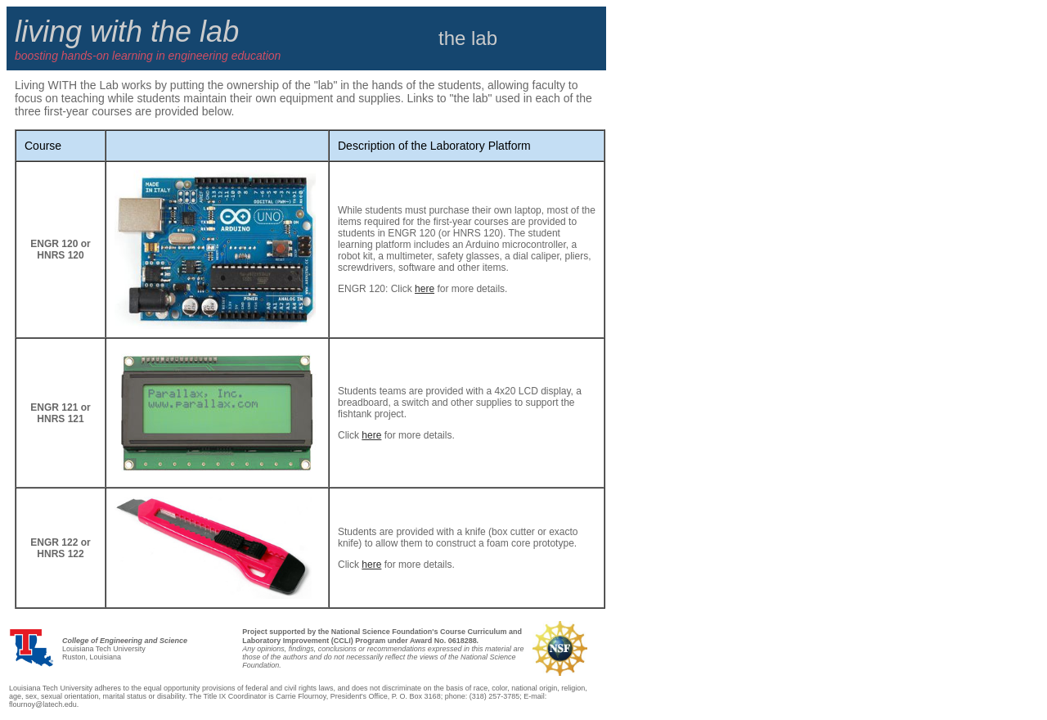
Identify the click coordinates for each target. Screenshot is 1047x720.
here (424, 289)
